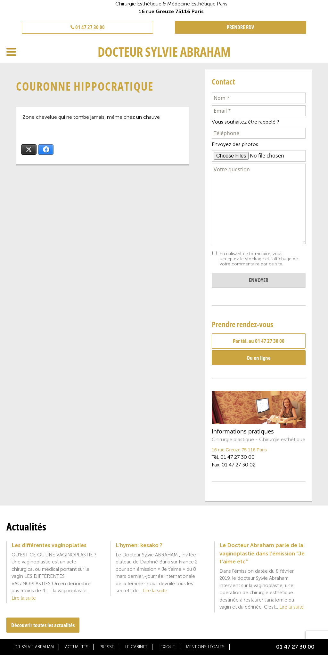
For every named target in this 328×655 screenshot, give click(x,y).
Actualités (76, 646)
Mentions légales (205, 646)
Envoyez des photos (235, 144)
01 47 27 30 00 (87, 27)
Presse (107, 646)
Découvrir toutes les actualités (43, 625)
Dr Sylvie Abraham (34, 646)
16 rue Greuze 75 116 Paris (239, 449)
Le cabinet (136, 646)
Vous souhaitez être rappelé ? (245, 122)
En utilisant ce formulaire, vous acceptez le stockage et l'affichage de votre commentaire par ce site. (259, 259)
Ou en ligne (259, 357)
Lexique (167, 646)
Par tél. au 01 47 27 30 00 (258, 340)
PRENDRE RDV (240, 27)
